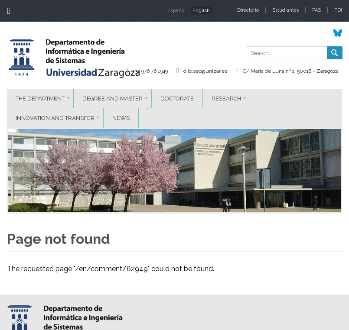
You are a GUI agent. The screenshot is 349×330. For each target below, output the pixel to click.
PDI (338, 10)
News (121, 118)
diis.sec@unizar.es (205, 71)
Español (176, 10)
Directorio (248, 10)
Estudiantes (285, 10)
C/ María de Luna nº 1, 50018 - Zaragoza (291, 71)
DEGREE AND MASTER (112, 98)
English (201, 10)
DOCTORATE (177, 98)
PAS (316, 10)
